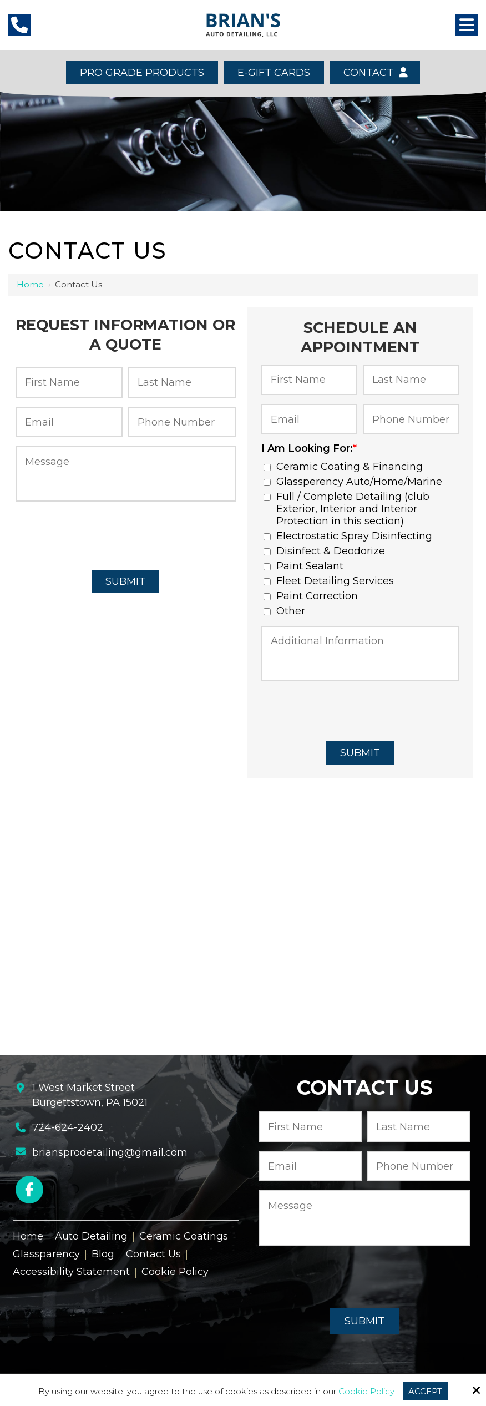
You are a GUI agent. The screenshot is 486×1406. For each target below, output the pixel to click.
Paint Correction (313, 596)
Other (287, 611)
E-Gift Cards (273, 73)
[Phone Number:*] (181, 422)
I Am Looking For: (309, 448)
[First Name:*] (69, 382)
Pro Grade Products (142, 73)
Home (30, 284)
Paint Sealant (306, 566)
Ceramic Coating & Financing (346, 467)
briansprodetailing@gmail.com (110, 1152)
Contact (374, 73)
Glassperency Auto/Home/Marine (356, 482)
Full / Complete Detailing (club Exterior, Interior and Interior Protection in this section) (346, 508)
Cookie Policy (366, 1392)
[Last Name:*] (181, 382)
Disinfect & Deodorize (327, 551)
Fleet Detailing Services (331, 581)
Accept (425, 1391)
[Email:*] (69, 422)
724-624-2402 (67, 1127)
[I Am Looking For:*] (267, 467)
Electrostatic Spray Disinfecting (351, 536)
